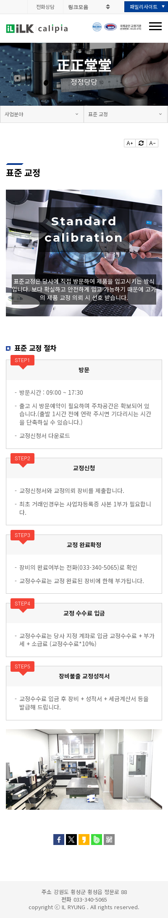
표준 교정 (98, 113)
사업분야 (14, 113)
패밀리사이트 (144, 6)
